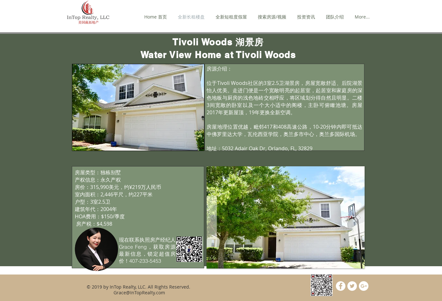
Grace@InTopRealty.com (139, 293)
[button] (286, 217)
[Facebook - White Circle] (340, 286)
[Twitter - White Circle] (352, 286)
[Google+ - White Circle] (363, 286)
